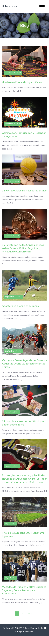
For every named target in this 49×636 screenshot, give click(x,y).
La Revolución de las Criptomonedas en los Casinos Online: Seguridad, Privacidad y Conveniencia (23, 248)
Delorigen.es (9, 6)
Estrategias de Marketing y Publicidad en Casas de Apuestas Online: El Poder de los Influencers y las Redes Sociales (24, 479)
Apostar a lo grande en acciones (20, 306)
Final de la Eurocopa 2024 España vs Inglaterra (23, 534)
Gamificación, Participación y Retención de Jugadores (24, 134)
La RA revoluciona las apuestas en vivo (24, 190)
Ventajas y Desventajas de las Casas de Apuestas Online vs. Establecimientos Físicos (24, 364)
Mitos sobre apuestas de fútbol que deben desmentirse (23, 423)
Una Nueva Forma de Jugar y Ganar (22, 82)
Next (30, 613)
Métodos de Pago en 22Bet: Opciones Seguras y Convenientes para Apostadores (24, 590)
